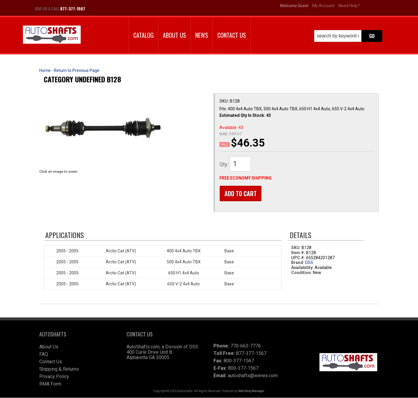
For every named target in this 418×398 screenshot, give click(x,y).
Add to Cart (240, 193)
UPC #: (298, 258)
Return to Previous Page (76, 70)
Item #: (298, 253)
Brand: (297, 263)
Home (45, 70)
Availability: (302, 268)
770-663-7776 (245, 346)
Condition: (301, 272)
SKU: (224, 101)
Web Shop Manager (251, 391)
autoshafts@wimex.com (253, 376)
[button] (348, 36)
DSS (309, 263)
